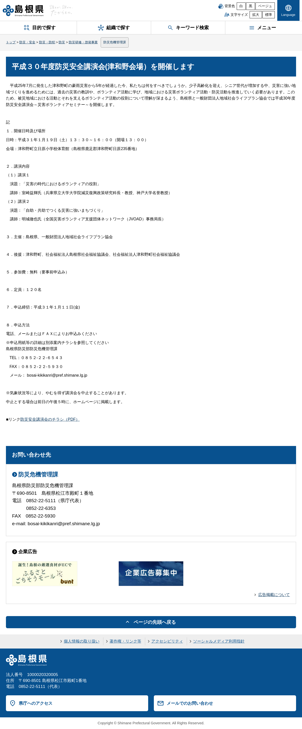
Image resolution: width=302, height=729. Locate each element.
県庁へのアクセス (35, 703)
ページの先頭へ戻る (155, 622)
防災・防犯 (47, 42)
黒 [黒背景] (250, 6)
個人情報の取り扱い (81, 641)
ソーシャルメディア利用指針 (219, 641)
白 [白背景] (241, 6)
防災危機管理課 (114, 42)
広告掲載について (274, 595)
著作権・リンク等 (125, 641)
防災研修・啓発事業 (83, 42)
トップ (11, 42)
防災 (62, 42)
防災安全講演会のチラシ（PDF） (50, 419)
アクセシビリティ (167, 641)
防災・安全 (27, 42)
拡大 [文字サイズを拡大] (255, 15)
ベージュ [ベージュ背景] (265, 6)
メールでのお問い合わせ (190, 703)
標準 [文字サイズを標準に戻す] (268, 15)
